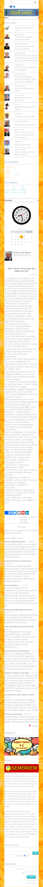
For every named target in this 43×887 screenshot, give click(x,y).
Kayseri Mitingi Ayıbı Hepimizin (25, 125)
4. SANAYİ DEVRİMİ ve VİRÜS (25, 117)
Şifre (23, 873)
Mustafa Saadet (20, 53)
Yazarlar (23, 522)
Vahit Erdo (18, 114)
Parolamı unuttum (31, 881)
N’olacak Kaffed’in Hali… (23, 145)
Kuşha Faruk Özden (22, 121)
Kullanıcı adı (20, 869)
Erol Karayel (19, 65)
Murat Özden (19, 34)
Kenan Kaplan (19, 95)
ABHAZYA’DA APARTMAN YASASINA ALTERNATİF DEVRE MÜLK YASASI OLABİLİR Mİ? (25, 79)
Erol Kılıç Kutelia (20, 74)
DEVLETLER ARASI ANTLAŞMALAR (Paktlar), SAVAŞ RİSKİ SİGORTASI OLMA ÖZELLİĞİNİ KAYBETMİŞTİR (26, 58)
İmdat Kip (18, 141)
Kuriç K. (17, 104)
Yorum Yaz (34, 517)
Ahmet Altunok (20, 86)
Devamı (34, 726)
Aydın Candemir (20, 149)
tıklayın (19, 532)
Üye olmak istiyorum (31, 883)
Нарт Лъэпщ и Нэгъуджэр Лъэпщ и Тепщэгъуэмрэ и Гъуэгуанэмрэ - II (24, 134)
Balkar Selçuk (19, 130)
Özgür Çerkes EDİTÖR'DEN (24, 28)
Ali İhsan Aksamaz (21, 44)
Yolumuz (18, 30)
